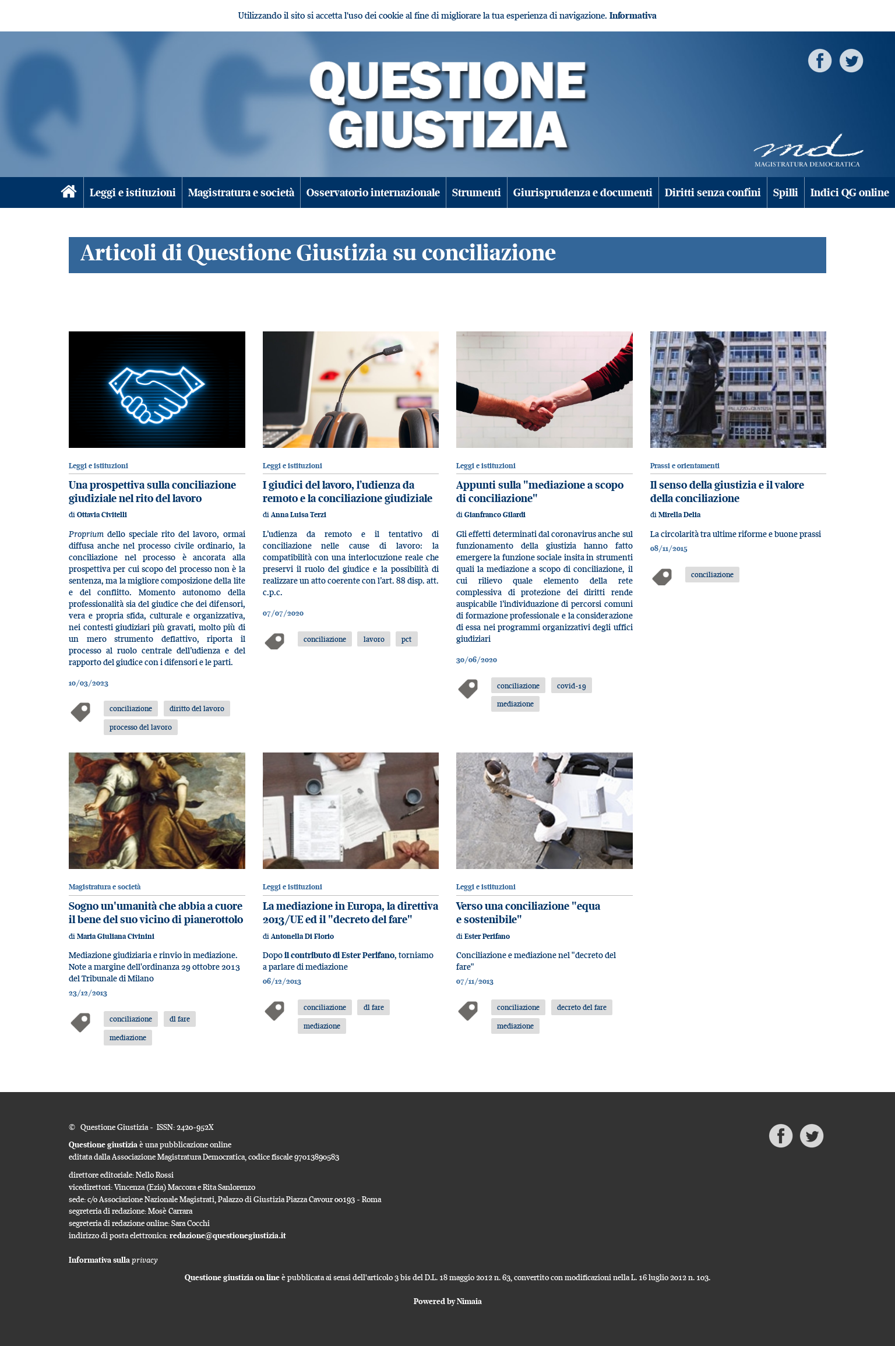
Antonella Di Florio (302, 936)
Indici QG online (850, 192)
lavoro (374, 639)
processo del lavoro (141, 727)
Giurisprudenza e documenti (583, 192)
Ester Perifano (487, 936)
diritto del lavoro (197, 708)
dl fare (180, 1018)
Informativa (633, 15)
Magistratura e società (241, 192)
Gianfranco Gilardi (495, 514)
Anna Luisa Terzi (298, 514)
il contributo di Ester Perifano (338, 954)
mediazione (515, 703)
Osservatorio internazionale (373, 192)
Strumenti (476, 192)
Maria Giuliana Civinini (115, 936)
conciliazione (131, 708)
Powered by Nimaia (448, 1301)
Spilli (785, 192)
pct (406, 639)
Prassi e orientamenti (685, 465)
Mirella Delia (679, 514)
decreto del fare (582, 1007)
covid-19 (571, 685)
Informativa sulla (113, 1260)
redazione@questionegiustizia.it (228, 1235)
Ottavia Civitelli (102, 514)
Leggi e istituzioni (133, 192)
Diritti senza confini (713, 192)
